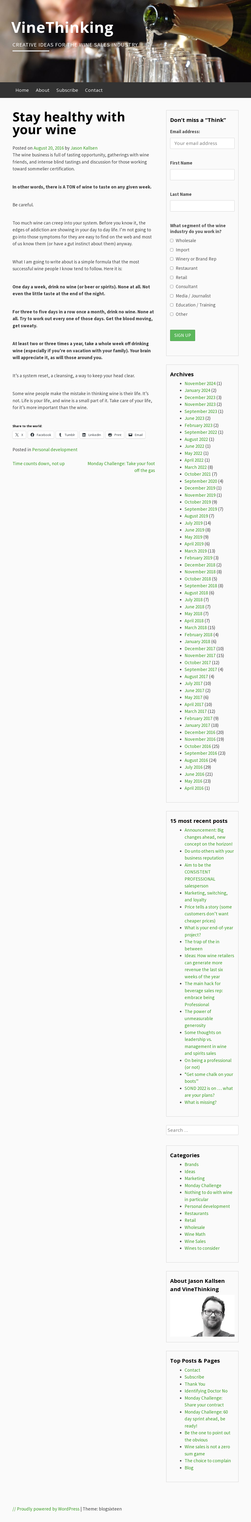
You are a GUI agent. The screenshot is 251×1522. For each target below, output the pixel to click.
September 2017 (201, 669)
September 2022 (201, 432)
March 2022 (196, 467)
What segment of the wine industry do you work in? (198, 228)
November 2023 (200, 404)
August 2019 (196, 516)
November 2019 (200, 495)
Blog (189, 1468)
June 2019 (194, 530)
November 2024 (200, 383)
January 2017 (197, 725)
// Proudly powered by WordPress (46, 1509)
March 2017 (196, 711)
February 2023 (198, 425)
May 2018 (193, 613)
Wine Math (195, 1234)
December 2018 (200, 565)
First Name (181, 163)
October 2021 (198, 474)
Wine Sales (195, 1241)
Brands (192, 1164)
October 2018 (198, 579)
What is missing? (201, 1102)
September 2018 (201, 586)
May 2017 (193, 697)
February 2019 (198, 558)
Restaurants (196, 1213)
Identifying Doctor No (206, 1391)
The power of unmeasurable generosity (199, 1018)
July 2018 (193, 599)
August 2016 (196, 760)
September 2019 (201, 509)
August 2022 (196, 439)
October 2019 (198, 502)
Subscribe (67, 90)
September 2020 (201, 481)
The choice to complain (208, 1460)
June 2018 (194, 607)
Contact (94, 90)
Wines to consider (202, 1248)
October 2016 (198, 746)
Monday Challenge (203, 1185)
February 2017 (198, 718)
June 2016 (194, 774)
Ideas (190, 1171)
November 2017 (200, 655)
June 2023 (194, 418)
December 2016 (200, 732)
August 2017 (196, 676)
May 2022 (193, 453)
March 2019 (196, 551)
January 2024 (197, 390)
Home (22, 90)
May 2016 (193, 781)
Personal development (54, 449)
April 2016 (194, 788)
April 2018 (194, 621)
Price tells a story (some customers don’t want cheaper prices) (208, 914)
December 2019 (200, 488)
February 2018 (198, 634)
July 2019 (193, 523)
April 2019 (194, 544)
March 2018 (196, 627)
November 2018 (200, 572)
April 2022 (194, 460)
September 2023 (201, 411)
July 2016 (193, 767)
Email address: (185, 131)
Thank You (195, 1384)
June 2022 (194, 446)
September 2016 (201, 753)
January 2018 (197, 641)
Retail (190, 1220)
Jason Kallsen (84, 148)
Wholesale (195, 1227)
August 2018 (196, 593)
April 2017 (194, 704)
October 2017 (198, 662)
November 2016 (200, 739)
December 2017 (200, 648)
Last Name (181, 194)
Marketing (195, 1178)
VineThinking (62, 27)
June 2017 (194, 690)
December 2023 (200, 397)
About (43, 90)
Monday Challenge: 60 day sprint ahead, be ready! (206, 1419)
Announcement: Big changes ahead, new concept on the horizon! (209, 837)
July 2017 (193, 683)
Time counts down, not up (39, 463)
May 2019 (193, 537)
